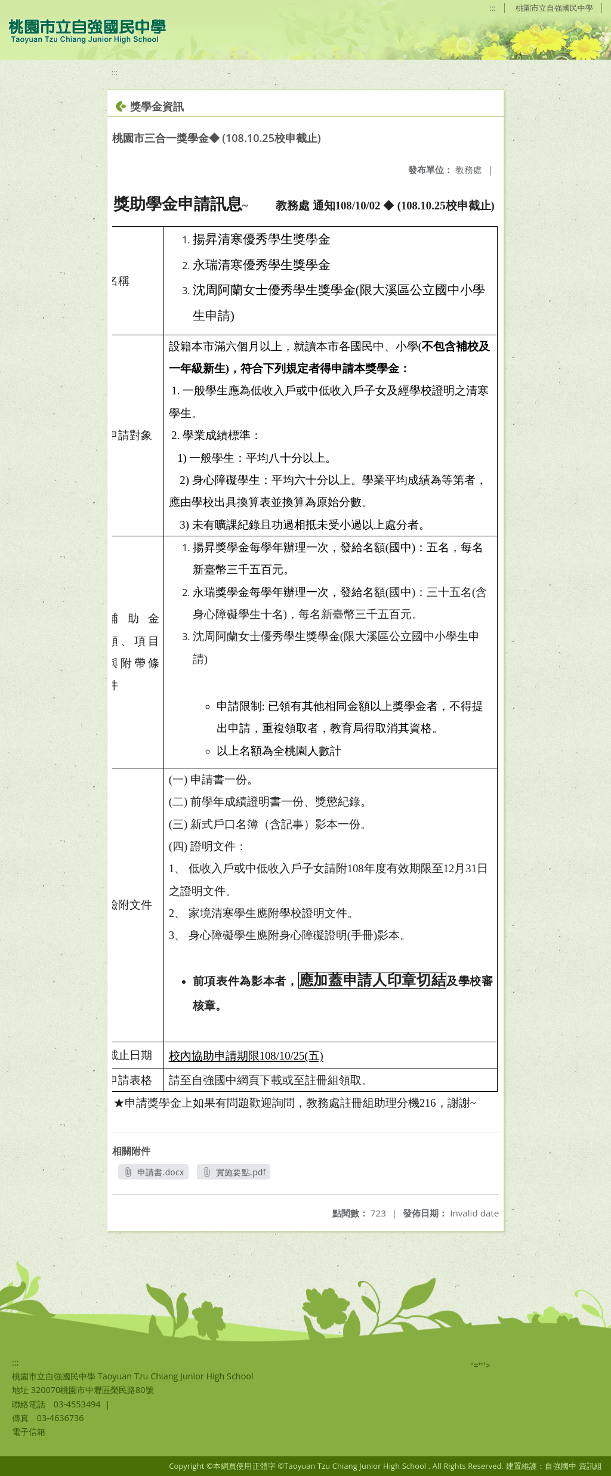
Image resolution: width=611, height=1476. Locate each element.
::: (493, 7)
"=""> (480, 1365)
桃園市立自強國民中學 (554, 7)
